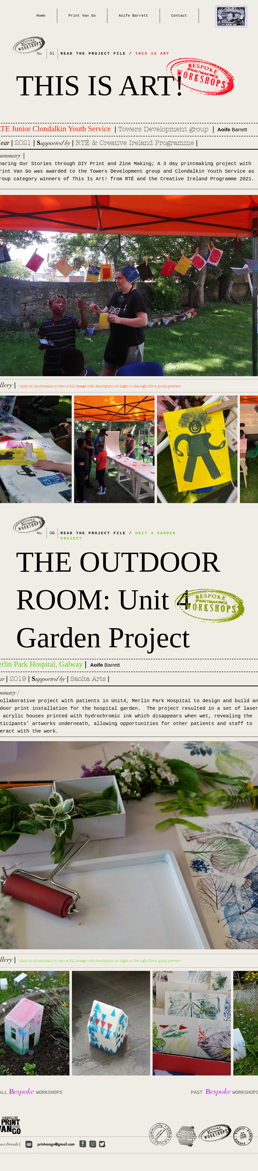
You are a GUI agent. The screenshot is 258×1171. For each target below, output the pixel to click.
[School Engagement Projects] (187, 1135)
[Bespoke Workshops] (214, 1133)
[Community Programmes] (159, 1134)
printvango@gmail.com (56, 1144)
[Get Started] (29, 1144)
